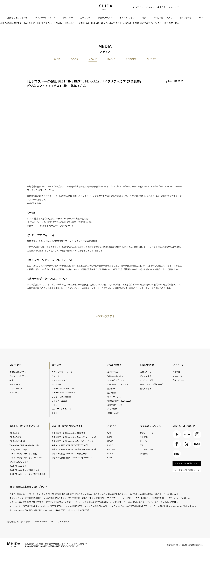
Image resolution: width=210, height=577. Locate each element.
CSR (141, 445)
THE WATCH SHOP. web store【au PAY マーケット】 (73, 441)
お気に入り (184, 7)
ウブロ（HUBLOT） (142, 498)
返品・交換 (111, 392)
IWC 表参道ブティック (19, 461)
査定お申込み (145, 388)
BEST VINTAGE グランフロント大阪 (25, 470)
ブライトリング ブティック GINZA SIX (26, 457)
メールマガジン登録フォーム (187, 463)
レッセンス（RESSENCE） (51, 506)
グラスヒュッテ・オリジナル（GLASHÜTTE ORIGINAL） (87, 502)
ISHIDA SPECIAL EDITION (63, 388)
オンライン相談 (146, 380)
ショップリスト (105, 17)
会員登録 (161, 7)
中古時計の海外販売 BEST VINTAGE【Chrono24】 (72, 457)
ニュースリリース (147, 449)
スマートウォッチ (59, 380)
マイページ (173, 7)
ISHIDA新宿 (15, 433)
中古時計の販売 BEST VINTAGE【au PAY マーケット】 (74, 449)
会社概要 (143, 437)
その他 (54, 413)
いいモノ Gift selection (62, 396)
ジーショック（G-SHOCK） (79, 510)
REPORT (131, 59)
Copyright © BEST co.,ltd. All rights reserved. (185, 544)
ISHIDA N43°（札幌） (18, 441)
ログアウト (138, 7)
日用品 (54, 405)
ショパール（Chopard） (170, 493)
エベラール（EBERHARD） (161, 506)
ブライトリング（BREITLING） (73, 498)
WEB (57, 59)
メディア (112, 425)
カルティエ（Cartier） (18, 493)
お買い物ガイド (115, 364)
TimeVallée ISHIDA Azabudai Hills (24, 445)
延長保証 (111, 388)
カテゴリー (85, 17)
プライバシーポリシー (43, 521)
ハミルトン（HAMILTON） (56, 510)
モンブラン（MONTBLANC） (96, 506)
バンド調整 (112, 409)
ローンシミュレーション (117, 384)
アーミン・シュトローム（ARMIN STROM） (160, 502)
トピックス (14, 392)
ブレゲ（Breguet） (88, 493)
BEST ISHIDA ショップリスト (25, 425)
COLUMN (111, 449)
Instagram (197, 434)
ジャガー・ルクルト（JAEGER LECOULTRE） (140, 493)
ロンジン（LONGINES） (73, 506)
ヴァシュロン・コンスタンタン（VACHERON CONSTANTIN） (54, 493)
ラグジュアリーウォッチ (62, 372)
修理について (113, 413)
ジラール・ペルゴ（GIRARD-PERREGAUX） (27, 502)
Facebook (177, 444)
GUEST (151, 59)
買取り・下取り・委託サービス (152, 384)
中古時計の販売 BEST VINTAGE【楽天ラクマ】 (71, 453)
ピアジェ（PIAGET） (54, 502)
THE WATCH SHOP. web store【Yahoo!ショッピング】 (74, 437)
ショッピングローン (115, 380)
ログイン (150, 7)
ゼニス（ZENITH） (159, 498)
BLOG (187, 434)
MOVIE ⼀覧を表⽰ (105, 316)
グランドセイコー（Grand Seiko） (126, 502)
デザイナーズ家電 (59, 400)
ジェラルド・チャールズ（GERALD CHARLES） (129, 506)
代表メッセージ (146, 433)
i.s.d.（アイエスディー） (61, 409)
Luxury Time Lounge (19, 449)
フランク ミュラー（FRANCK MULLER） (26, 498)
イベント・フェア (127, 17)
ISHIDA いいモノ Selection (63, 392)
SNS (201, 17)
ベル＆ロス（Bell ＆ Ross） (185, 506)
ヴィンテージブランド (45, 17)
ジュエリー (68, 17)
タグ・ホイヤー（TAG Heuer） (180, 498)
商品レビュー (178, 380)
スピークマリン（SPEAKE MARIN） (24, 506)
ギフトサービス (114, 396)
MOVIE (93, 59)
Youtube (177, 434)
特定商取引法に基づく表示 (18, 521)
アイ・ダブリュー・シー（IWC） (120, 498)
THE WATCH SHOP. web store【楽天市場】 (69, 433)
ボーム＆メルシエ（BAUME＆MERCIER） (26, 510)
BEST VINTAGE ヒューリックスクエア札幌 (28, 474)
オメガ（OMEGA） (51, 498)
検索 (198, 7)
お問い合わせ (185, 17)
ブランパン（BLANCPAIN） (109, 493)
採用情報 (143, 453)
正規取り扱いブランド (17, 17)
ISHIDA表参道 (15, 437)
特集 (144, 17)
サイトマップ (63, 521)
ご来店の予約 (145, 376)
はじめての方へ (114, 372)
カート (191, 7)
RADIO (111, 59)
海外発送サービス (115, 405)
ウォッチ (55, 376)
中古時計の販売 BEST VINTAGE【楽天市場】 (70, 445)
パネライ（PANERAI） (96, 498)
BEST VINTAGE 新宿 (18, 466)
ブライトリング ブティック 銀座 (23, 453)
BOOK (74, 59)
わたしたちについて (163, 17)
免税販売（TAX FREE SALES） (119, 400)
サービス (143, 441)
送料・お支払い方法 (115, 376)
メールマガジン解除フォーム (187, 470)
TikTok (197, 444)
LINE (177, 454)
